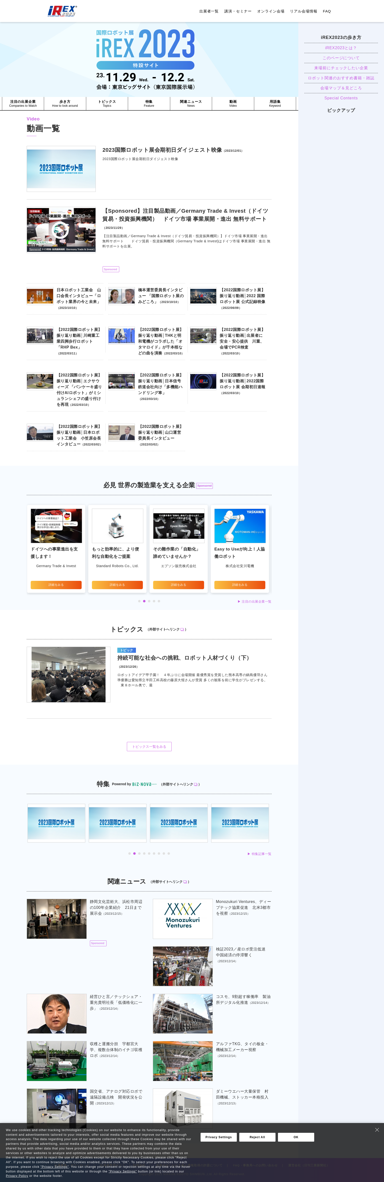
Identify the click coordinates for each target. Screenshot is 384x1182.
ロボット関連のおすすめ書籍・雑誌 (341, 78)
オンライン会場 (271, 11)
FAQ (327, 11)
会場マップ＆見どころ (341, 88)
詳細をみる (57, 584)
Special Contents (341, 98)
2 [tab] (144, 601)
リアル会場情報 (303, 11)
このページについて (341, 58)
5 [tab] (159, 601)
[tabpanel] (57, 549)
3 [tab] (149, 601)
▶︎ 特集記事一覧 (259, 854)
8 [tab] (164, 853)
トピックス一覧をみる (149, 747)
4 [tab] (154, 601)
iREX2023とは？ (341, 48)
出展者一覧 (209, 11)
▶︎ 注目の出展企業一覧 (255, 601)
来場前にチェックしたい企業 (341, 68)
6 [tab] (154, 853)
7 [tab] (159, 853)
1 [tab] (139, 601)
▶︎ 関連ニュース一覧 (256, 1135)
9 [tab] (169, 853)
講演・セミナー (238, 11)
